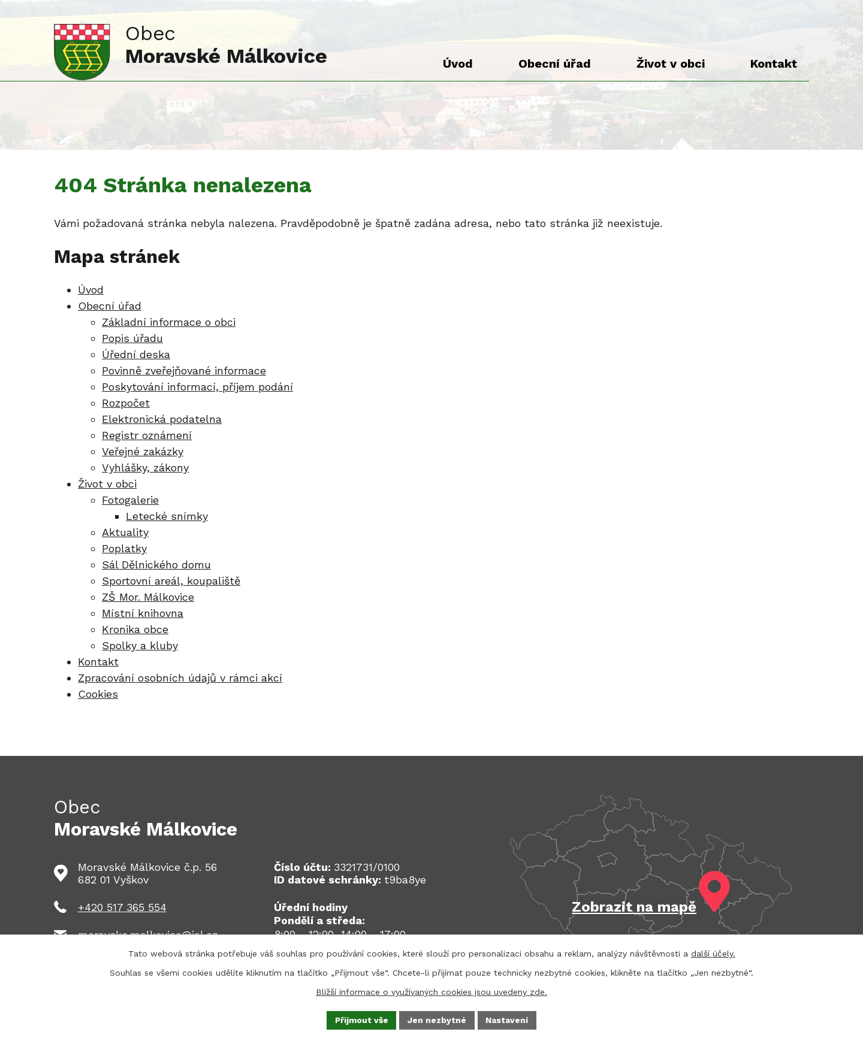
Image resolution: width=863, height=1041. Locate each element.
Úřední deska (136, 354)
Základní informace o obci (169, 322)
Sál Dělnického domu (156, 564)
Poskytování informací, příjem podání (197, 386)
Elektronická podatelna (162, 419)
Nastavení (508, 1019)
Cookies (98, 694)
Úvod (91, 289)
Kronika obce (135, 629)
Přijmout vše (361, 1019)
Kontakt (98, 661)
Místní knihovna (142, 613)
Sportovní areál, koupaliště (171, 580)
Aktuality (125, 532)
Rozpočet (126, 403)
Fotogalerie (130, 500)
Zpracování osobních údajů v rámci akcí (180, 677)
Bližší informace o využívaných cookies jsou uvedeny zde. (431, 992)
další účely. (713, 953)
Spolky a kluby (140, 645)
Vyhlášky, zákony (145, 467)
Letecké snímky (167, 516)
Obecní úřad (109, 305)
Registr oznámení (147, 435)
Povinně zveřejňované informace (184, 370)
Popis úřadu (132, 338)
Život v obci (107, 483)
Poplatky (124, 548)
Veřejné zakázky (142, 451)
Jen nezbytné (437, 1019)
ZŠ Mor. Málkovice (148, 597)
